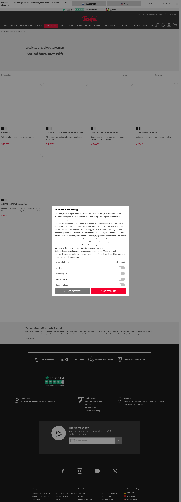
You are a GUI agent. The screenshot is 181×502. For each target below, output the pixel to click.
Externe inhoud (62, 285)
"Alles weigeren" (73, 229)
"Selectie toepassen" (88, 248)
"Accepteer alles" (90, 239)
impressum (75, 257)
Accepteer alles (108, 291)
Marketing (60, 273)
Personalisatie (61, 279)
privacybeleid (60, 257)
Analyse (59, 268)
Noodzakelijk (61, 262)
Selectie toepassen (72, 291)
